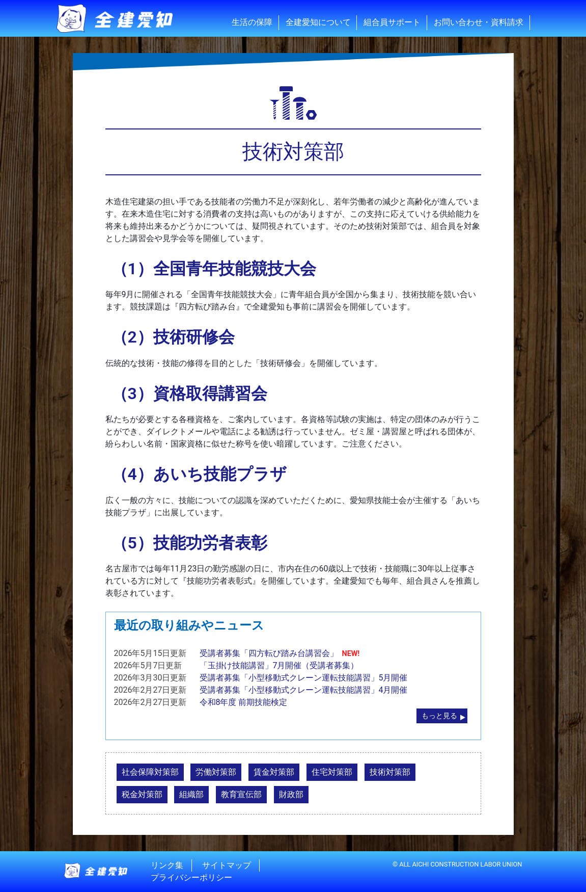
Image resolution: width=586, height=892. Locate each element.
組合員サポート (392, 22)
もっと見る (439, 716)
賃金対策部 (274, 772)
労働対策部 (216, 772)
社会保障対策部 (150, 772)
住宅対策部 (332, 772)
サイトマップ (226, 865)
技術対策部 (390, 772)
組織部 (191, 794)
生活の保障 (252, 22)
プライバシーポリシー (191, 877)
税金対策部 (142, 794)
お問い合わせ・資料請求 (478, 22)
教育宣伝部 (241, 794)
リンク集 (167, 865)
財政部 (291, 794)
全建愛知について (318, 22)
